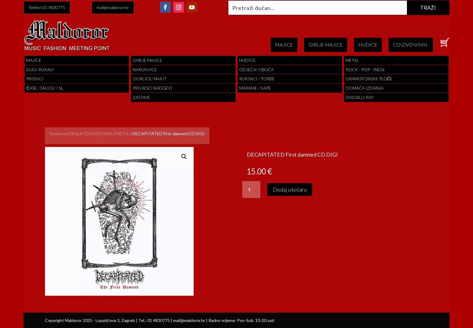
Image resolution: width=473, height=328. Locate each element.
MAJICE (284, 44)
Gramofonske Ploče (369, 78)
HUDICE (367, 44)
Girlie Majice (147, 60)
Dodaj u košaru (290, 189)
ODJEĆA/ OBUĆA (256, 69)
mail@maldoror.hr (113, 7)
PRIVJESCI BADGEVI (152, 88)
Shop (74, 133)
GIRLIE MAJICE (326, 44)
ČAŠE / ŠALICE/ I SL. (45, 88)
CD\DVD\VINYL (410, 44)
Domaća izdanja (364, 88)
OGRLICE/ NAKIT (150, 78)
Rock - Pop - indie (365, 69)
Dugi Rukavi (40, 69)
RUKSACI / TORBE (257, 78)
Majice (33, 60)
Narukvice (145, 69)
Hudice (247, 60)
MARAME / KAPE (255, 88)
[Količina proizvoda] (251, 189)
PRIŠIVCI (35, 78)
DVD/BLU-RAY (360, 97)
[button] (184, 156)
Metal (352, 60)
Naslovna (58, 133)
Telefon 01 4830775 (46, 7)
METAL (122, 133)
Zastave (141, 97)
